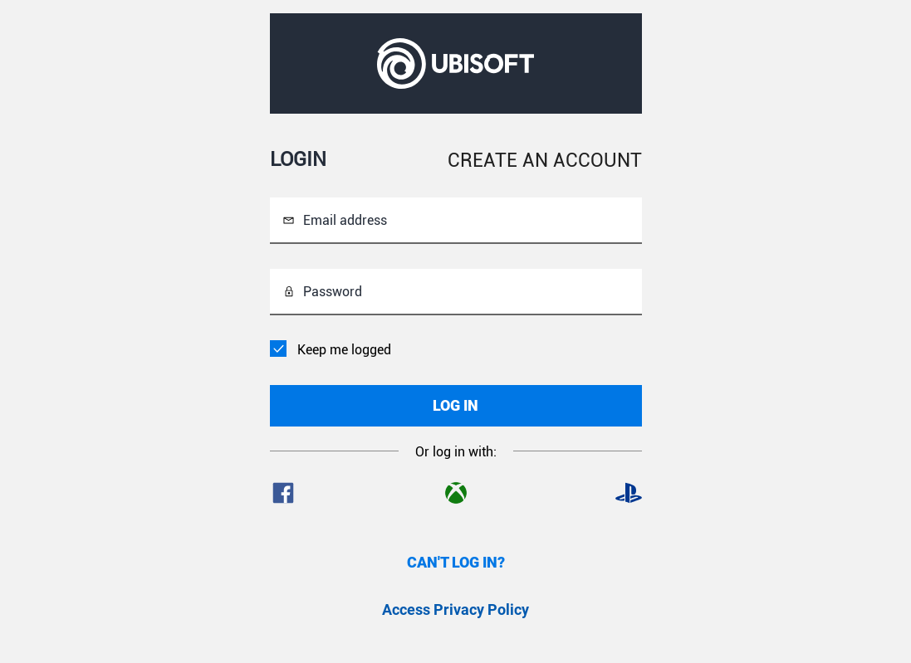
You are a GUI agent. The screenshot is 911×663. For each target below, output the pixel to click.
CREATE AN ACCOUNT (545, 160)
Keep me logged (344, 350)
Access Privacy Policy (455, 609)
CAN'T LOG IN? (456, 562)
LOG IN (455, 405)
